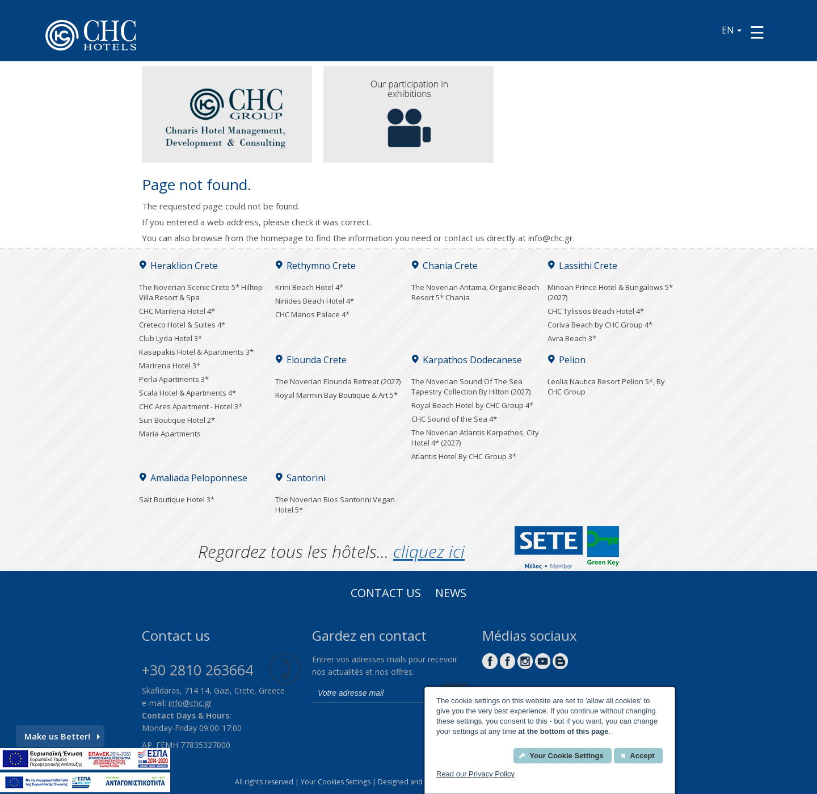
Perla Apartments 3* (174, 379)
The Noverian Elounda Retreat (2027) (338, 381)
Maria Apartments (170, 433)
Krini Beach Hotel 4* (309, 287)
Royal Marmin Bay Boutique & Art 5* (336, 395)
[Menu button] (757, 32)
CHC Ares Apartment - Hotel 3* (190, 406)
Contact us (386, 594)
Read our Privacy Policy (475, 774)
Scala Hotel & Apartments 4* (187, 393)
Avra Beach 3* (572, 338)
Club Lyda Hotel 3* (170, 338)
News (450, 594)
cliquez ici (429, 551)
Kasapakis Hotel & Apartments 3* (196, 352)
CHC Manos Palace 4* (312, 314)
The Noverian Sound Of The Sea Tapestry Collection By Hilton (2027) (470, 386)
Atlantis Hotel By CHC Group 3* (463, 456)
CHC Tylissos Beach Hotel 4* (596, 311)
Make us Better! (62, 736)
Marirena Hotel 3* (169, 365)
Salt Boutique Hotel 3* (176, 499)
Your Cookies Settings (335, 782)
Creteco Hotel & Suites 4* (182, 325)
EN (732, 30)
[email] (374, 693)
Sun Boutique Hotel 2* (177, 420)
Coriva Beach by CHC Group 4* (600, 325)
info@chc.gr (550, 237)
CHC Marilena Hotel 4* (177, 311)
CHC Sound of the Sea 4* (454, 419)
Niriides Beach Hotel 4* (314, 301)
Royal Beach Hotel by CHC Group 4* (472, 405)
